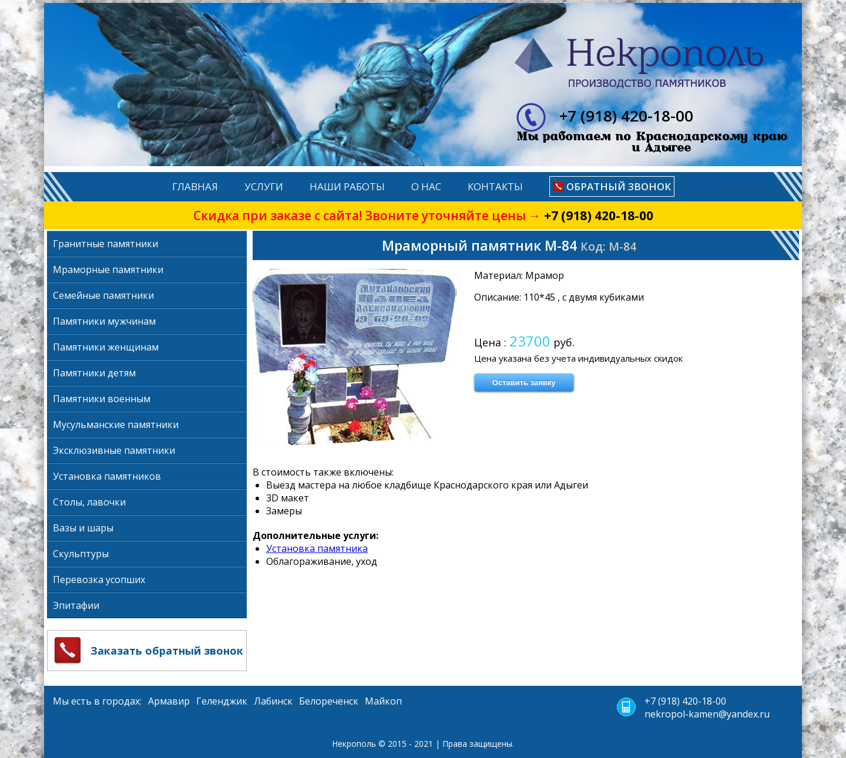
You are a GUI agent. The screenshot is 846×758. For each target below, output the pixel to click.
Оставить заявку (524, 382)
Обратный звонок (618, 186)
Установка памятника (317, 548)
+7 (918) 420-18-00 (598, 215)
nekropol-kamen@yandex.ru (707, 714)
